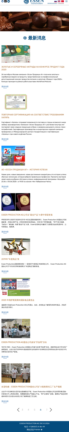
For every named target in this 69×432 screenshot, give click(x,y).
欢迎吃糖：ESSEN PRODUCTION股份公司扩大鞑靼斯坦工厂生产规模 (31, 388)
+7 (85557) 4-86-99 (37, 427)
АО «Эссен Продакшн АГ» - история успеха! (24, 171)
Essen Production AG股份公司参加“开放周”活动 (24, 343)
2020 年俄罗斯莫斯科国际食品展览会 (17, 301)
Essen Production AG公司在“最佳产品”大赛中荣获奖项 (27, 216)
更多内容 (5, 87)
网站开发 (30, 429)
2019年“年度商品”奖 (10, 260)
